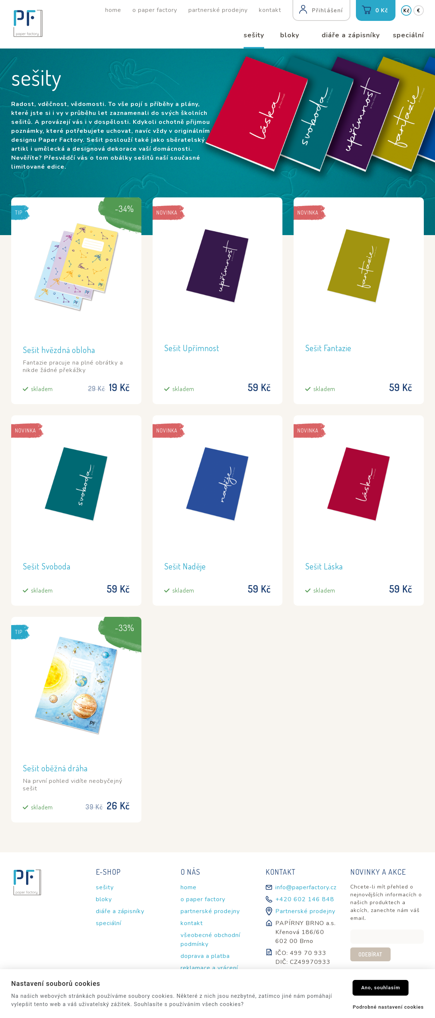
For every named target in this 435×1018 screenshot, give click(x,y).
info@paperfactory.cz (306, 887)
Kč (406, 10)
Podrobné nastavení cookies (388, 1007)
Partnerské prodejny (305, 911)
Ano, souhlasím (380, 987)
